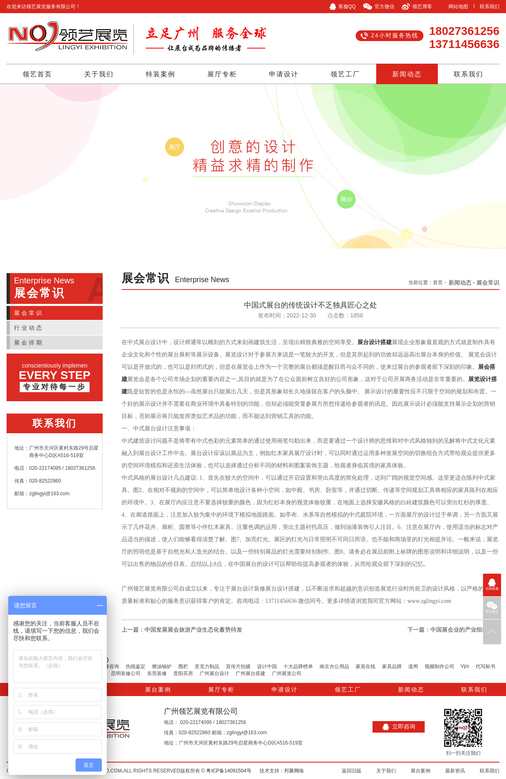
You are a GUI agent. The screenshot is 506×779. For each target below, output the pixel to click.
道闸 (413, 666)
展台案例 (158, 689)
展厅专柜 (222, 74)
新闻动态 (407, 74)
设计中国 (267, 666)
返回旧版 (351, 771)
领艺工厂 (345, 74)
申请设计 (284, 74)
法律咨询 (109, 666)
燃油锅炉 (162, 666)
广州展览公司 (286, 673)
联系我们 (489, 6)
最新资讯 (455, 771)
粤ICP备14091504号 (228, 771)
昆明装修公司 (125, 673)
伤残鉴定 (135, 666)
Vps (465, 666)
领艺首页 (37, 74)
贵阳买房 (183, 673)
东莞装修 (157, 673)
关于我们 (99, 74)
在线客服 (492, 585)
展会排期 (29, 342)
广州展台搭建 (250, 673)
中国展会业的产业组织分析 (464, 629)
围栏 (183, 666)
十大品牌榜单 (298, 666)
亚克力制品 (207, 666)
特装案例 (160, 74)
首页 (438, 282)
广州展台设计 (214, 673)
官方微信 (492, 608)
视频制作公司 (439, 666)
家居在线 (365, 666)
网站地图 (458, 6)
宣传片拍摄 (238, 666)
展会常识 (29, 313)
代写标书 (485, 666)
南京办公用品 (334, 666)
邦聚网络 (294, 771)
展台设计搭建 (374, 342)
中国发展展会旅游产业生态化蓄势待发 (193, 629)
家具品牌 (392, 666)
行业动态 (29, 327)
